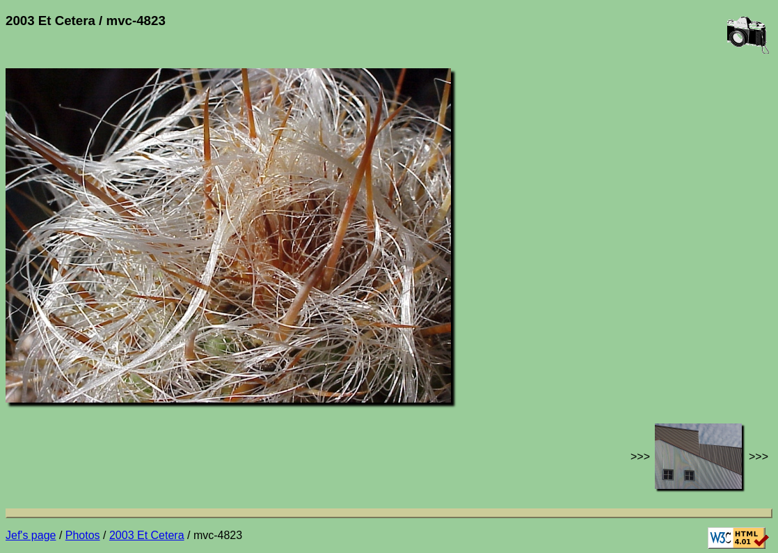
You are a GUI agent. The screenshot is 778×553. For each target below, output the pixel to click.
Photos (82, 535)
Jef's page (31, 535)
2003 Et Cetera (146, 535)
